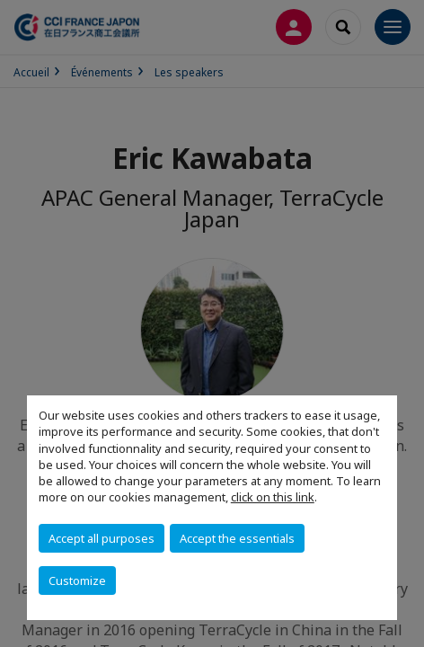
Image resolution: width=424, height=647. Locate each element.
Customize (77, 580)
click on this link (272, 497)
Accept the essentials (237, 538)
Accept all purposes (102, 538)
